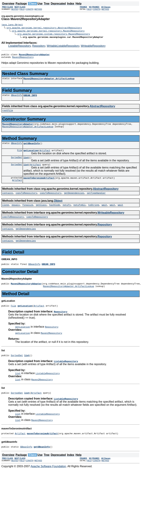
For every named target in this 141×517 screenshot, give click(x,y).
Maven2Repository (23, 58)
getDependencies (74, 200)
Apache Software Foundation (48, 479)
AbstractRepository (102, 108)
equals (16, 212)
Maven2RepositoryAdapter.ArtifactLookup (48, 80)
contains (7, 200)
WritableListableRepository (63, 46)
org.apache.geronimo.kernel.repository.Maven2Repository (48, 31)
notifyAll (80, 212)
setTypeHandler (96, 200)
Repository (38, 46)
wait (104, 212)
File (19, 155)
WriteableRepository (93, 46)
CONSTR (29, 9)
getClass (41, 212)
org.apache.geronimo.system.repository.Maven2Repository (53, 34)
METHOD (38, 9)
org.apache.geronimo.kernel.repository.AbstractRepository (44, 28)
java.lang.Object (12, 25)
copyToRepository (26, 200)
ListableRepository (19, 46)
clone (5, 212)
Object (58, 207)
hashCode (54, 212)
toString (93, 212)
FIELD (22, 9)
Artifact (45, 155)
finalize (27, 212)
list (26, 163)
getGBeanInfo (31, 147)
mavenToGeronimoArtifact (38, 184)
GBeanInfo (16, 97)
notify (67, 212)
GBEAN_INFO (30, 97)
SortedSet (16, 163)
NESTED (14, 9)
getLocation (30, 155)
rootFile (7, 113)
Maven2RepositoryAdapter (17, 127)
